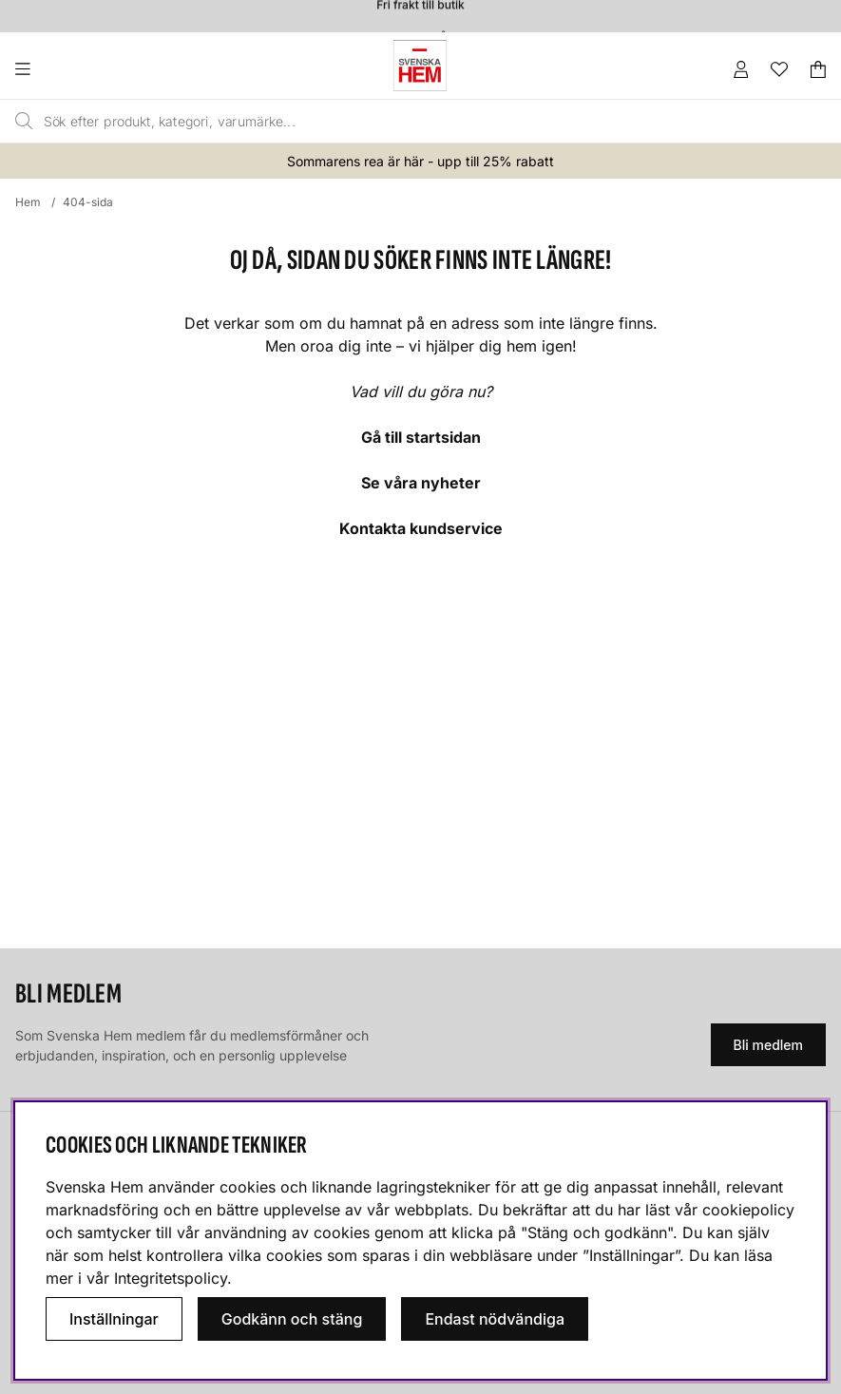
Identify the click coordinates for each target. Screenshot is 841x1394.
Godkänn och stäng (292, 1318)
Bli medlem (768, 1045)
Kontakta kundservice (421, 528)
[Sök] (369, 121)
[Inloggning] (741, 69)
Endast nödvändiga (494, 1318)
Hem (28, 202)
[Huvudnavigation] (61, 69)
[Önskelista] (779, 69)
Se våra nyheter (421, 482)
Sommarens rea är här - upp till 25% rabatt (420, 161)
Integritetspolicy (170, 1278)
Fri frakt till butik (420, 8)
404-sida (88, 202)
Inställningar (114, 1318)
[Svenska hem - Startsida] (420, 65)
